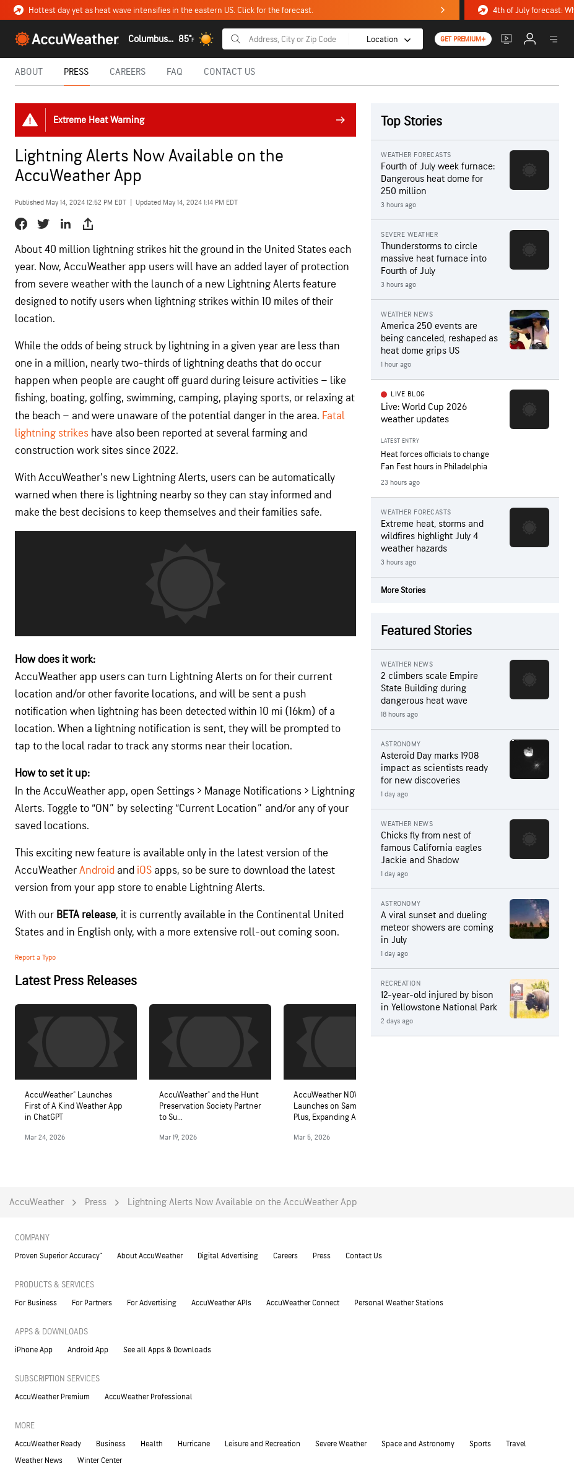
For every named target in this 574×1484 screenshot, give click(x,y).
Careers (285, 1256)
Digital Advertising (228, 1256)
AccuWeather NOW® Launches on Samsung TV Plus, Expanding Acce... (339, 1106)
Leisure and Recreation (262, 1444)
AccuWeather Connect (302, 1303)
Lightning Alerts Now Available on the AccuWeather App (242, 1202)
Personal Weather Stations (398, 1303)
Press (96, 1202)
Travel (516, 1444)
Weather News (39, 1460)
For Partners (92, 1303)
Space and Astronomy (417, 1444)
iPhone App (34, 1350)
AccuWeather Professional (149, 1397)
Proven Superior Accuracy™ (58, 1256)
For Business (36, 1303)
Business (111, 1444)
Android (97, 870)
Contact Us (364, 1256)
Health (152, 1444)
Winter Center (99, 1460)
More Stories (403, 590)
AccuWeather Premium (52, 1397)
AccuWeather (36, 1202)
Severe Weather (341, 1444)
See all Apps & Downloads (167, 1350)
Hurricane (194, 1444)
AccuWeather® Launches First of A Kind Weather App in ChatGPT (73, 1106)
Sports (480, 1444)
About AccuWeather (150, 1256)
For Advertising (151, 1303)
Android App (87, 1350)
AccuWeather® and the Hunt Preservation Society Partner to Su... (210, 1106)
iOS (144, 870)
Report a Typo (35, 957)
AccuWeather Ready (48, 1444)
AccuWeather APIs (221, 1303)
